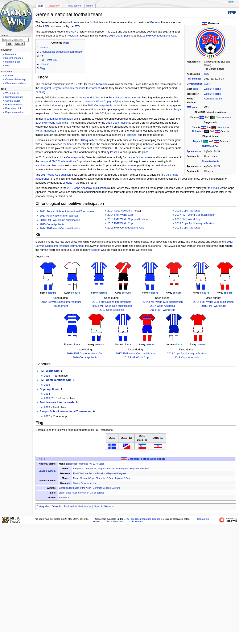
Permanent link (13, 108)
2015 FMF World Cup (120, 223)
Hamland (131, 134)
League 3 (102, 468)
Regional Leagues (139, 468)
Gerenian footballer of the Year (75, 488)
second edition (91, 97)
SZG (206, 74)
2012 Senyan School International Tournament (67, 211)
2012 (47, 416)
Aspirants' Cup (122, 478)
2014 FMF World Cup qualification (60, 228)
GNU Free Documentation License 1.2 (144, 519)
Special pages (12, 100)
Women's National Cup (85, 483)
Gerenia (155, 22)
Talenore (147, 148)
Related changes (14, 97)
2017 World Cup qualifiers (56, 174)
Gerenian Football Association (146, 458)
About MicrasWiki (115, 521)
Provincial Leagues (118, 468)
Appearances (194, 151)
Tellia (76, 152)
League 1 (78, 468)
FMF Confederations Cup (67, 161)
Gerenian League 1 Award (106, 488)
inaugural (45, 88)
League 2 (90, 468)
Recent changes (14, 58)
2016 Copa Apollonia (187, 210)
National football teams (77, 506)
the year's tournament (139, 157)
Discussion (54, 5)
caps (195, 88)
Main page (11, 54)
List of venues (80, 492)
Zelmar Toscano (212, 88)
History (90, 5)
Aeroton (95, 249)
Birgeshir (197, 141)
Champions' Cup (104, 478)
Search (4, 35)
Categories (43, 506)
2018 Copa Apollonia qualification (87, 188)
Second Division (96, 473)
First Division (80, 473)
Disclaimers (137, 521)
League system (47, 471)
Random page (12, 61)
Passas (114, 152)
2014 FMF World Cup (48, 122)
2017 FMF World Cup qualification (195, 214)
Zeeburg (40, 92)
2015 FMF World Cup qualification (127, 219)
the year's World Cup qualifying (102, 101)
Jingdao (67, 182)
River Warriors (223, 117)
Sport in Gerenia (104, 506)
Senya (177, 109)
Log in (231, 1)
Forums (9, 75)
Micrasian (73, 35)
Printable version (14, 104)
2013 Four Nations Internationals (59, 215)
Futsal (100, 463)
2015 (47, 375)
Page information (14, 112)
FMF (73, 31)
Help (7, 65)
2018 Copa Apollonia (187, 227)
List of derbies (97, 492)
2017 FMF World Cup (188, 219)
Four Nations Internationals (124, 97)
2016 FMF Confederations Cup (157, 35)
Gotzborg (130, 169)
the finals (68, 144)
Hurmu (56, 105)
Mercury (57, 165)
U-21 (92, 463)
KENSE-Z (64, 497)
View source (74, 5)
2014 (216, 151)
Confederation (195, 83)
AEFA (207, 83)
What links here (13, 93)
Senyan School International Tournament (76, 88)
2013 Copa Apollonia (100, 105)
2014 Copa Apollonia (121, 35)
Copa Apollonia (210, 161)
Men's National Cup (83, 478)
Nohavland (197, 131)
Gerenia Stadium (213, 98)
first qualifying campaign (58, 118)
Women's (83, 463)
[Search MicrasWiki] (15, 40)
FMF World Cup (210, 146)
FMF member (194, 78)
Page (40, 5)
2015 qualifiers (88, 140)
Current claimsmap (15, 79)
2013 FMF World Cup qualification (60, 220)
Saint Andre (223, 127)
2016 (47, 384)
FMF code (192, 107)
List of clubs (65, 492)
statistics (71, 463)
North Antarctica (45, 130)
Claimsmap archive (15, 83)
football (94, 22)
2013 (216, 166)
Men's (62, 463)
